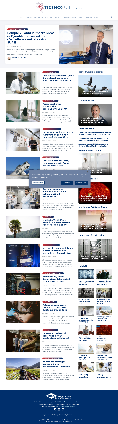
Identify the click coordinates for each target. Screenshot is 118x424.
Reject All (67, 182)
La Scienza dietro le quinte (91, 235)
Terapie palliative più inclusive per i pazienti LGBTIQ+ (54, 106)
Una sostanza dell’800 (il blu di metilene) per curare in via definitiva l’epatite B (58, 78)
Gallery (81, 17)
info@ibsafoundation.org (67, 406)
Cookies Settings (38, 182)
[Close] (88, 172)
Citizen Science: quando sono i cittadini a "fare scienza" (94, 92)
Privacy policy (58, 421)
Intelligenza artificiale (69, 17)
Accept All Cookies (81, 182)
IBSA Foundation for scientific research (70, 402)
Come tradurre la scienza (90, 72)
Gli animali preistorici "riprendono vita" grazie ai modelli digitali (55, 336)
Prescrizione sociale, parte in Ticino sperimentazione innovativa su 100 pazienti (93, 120)
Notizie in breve (86, 129)
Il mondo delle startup (89, 150)
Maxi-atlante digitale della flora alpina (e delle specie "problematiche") (56, 222)
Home (21, 17)
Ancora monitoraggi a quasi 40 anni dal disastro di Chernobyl (56, 364)
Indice (96, 17)
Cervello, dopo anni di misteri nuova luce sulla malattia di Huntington (54, 193)
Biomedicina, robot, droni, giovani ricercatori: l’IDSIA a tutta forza (56, 279)
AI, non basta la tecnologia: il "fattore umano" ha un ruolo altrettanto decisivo (94, 226)
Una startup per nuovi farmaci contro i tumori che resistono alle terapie (92, 170)
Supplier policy (67, 421)
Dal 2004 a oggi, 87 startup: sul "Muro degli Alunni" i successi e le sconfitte (57, 135)
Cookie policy (50, 421)
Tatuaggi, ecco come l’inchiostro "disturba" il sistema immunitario (54, 307)
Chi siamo (89, 17)
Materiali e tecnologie (52, 17)
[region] (60, 179)
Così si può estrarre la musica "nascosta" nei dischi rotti (94, 257)
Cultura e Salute (86, 100)
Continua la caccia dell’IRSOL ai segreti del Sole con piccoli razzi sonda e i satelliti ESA (94, 198)
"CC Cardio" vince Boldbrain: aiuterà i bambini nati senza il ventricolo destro (58, 250)
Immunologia (38, 17)
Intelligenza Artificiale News (92, 207)
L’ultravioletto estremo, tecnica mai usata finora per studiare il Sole (55, 163)
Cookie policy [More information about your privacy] (43, 177)
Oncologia (28, 17)
